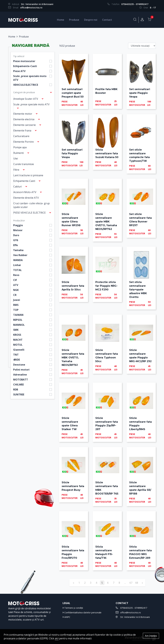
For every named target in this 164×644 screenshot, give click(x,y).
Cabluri (17, 186)
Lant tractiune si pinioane (28, 175)
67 (131, 582)
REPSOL (17, 320)
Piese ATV (19, 71)
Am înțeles (151, 635)
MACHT (18, 339)
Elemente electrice (23, 119)
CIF (15, 280)
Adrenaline (20, 374)
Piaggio (18, 225)
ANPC (66, 617)
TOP (15, 310)
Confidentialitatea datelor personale (82, 612)
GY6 (15, 240)
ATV (15, 285)
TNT (16, 354)
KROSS (17, 334)
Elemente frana (22, 130)
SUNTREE (18, 394)
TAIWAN (18, 315)
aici (57, 638)
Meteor (18, 230)
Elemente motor (22, 113)
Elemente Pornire (23, 141)
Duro (16, 235)
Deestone (19, 364)
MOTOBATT (20, 379)
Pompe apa (20, 147)
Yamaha (18, 250)
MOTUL (18, 344)
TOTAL (17, 270)
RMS (15, 305)
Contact (107, 19)
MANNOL (19, 325)
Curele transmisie (23, 164)
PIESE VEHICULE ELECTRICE (29, 212)
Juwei (16, 300)
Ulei (15, 158)
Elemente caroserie (24, 125)
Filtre (16, 169)
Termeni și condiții (73, 607)
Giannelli (18, 349)
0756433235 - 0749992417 (134, 4)
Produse (74, 19)
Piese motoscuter (24, 61)
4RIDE (16, 359)
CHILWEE (18, 384)
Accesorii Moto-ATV (24, 192)
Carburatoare (21, 136)
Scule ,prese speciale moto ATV (29, 78)
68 (136, 582)
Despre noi (90, 19)
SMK (15, 329)
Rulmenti (18, 153)
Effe (15, 245)
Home (60, 19)
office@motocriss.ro (31, 7)
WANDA (18, 260)
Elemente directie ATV (26, 197)
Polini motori (21, 369)
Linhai (17, 265)
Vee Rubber (20, 255)
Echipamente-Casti (25, 66)
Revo (16, 275)
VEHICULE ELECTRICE (25, 84)
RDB (15, 389)
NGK (16, 290)
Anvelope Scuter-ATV (25, 98)
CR (14, 295)
